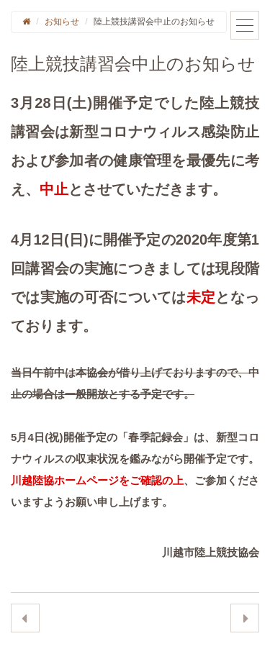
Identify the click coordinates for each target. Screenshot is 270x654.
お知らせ (62, 22)
